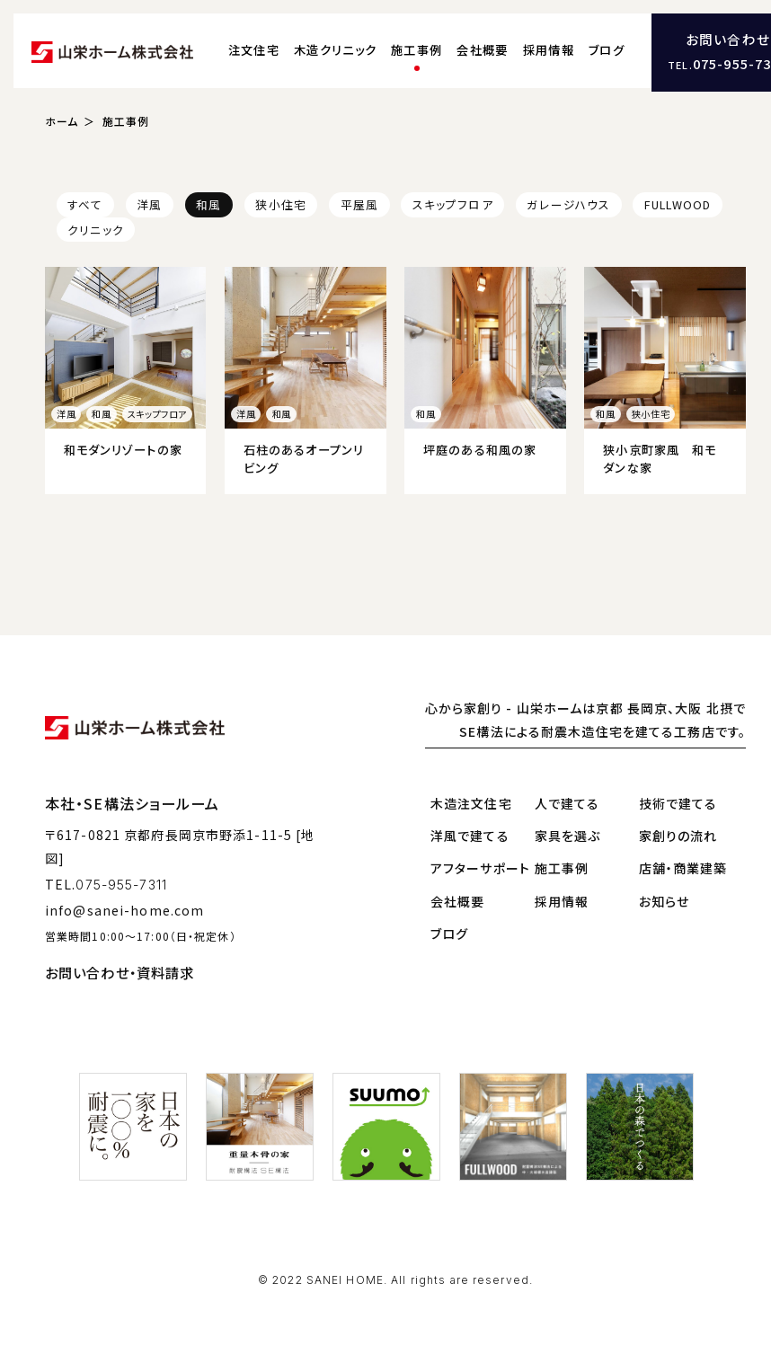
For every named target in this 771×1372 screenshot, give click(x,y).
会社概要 (482, 49)
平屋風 (359, 203)
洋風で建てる (470, 835)
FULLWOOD (677, 203)
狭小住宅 (280, 203)
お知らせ (664, 900)
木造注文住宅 (471, 802)
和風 (208, 203)
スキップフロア (452, 203)
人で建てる (567, 802)
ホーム (61, 120)
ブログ (607, 49)
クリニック (95, 228)
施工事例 (416, 49)
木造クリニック (335, 49)
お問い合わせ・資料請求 (119, 971)
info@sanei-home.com (124, 908)
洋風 (149, 203)
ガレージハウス (568, 203)
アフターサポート (480, 867)
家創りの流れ (678, 835)
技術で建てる (678, 802)
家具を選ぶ (568, 835)
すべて (84, 203)
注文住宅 (253, 49)
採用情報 (548, 49)
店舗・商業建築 (683, 867)
